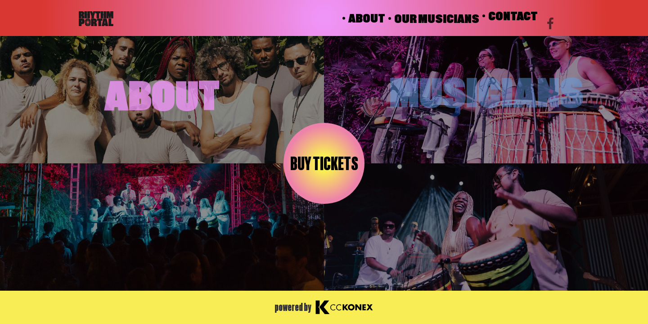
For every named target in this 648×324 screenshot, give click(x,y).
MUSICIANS (486, 91)
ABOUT (366, 18)
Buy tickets (324, 163)
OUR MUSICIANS (436, 18)
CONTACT (513, 20)
